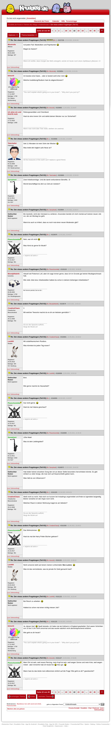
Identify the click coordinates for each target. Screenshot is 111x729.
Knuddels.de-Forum (15, 25)
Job (66, 726)
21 (70, 31)
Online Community (102, 724)
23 (78, 31)
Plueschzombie (11, 705)
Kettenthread (44, 25)
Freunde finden (64, 724)
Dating (92, 724)
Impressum (59, 726)
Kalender (55, 21)
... (62, 31)
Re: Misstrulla (51, 71)
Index (31, 696)
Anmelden (31, 18)
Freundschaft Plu (77, 724)
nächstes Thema (46, 696)
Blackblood (20, 704)
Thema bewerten (29, 35)
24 (83, 31)
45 (94, 31)
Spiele (87, 724)
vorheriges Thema (17, 696)
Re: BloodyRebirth (52, 304)
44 (90, 31)
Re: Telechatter (51, 175)
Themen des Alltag (30, 25)
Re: (55, 40)
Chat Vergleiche (48, 726)
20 (66, 31)
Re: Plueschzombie (53, 269)
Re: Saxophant (51, 210)
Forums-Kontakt (74, 708)
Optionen (13, 35)
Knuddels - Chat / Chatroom (90, 708)
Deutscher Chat (7, 724)
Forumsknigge (71, 21)
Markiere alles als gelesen (16, 709)
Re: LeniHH (50, 373)
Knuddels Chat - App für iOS (47, 724)
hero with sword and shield (32, 704)
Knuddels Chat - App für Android (25, 724)
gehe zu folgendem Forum (55, 704)
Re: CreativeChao (53, 337)
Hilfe (63, 21)
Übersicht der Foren (41, 21)
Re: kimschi (50, 107)
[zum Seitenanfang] (13, 67)
